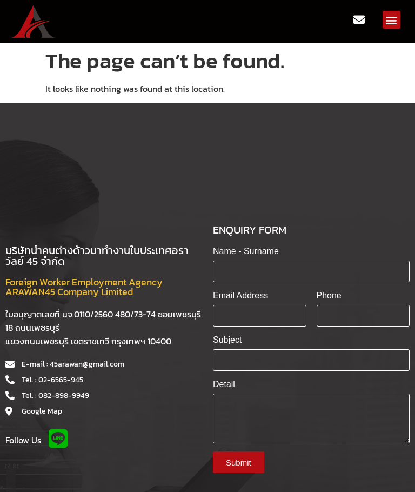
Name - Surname (246, 251)
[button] (391, 20)
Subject (227, 339)
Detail (224, 384)
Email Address (240, 295)
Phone (329, 295)
